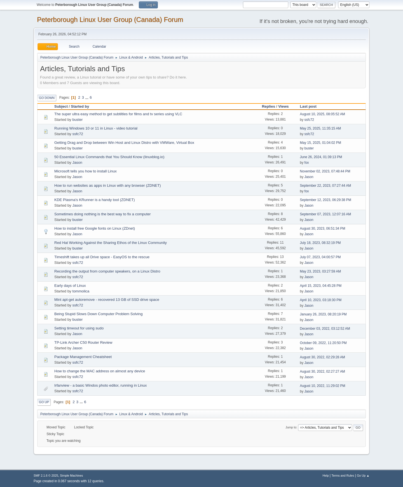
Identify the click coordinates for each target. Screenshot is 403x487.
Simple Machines (71, 475)
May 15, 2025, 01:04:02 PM (320, 143)
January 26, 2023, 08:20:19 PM (323, 314)
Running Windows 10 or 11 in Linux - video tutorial (95, 128)
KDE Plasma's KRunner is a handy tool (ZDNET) (94, 200)
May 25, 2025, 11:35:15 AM (320, 128)
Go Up (44, 402)
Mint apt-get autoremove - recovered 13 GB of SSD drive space (106, 299)
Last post (311, 106)
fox (306, 163)
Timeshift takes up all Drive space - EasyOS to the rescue (101, 257)
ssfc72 (309, 120)
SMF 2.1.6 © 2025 (46, 475)
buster (77, 119)
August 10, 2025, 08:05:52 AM (322, 114)
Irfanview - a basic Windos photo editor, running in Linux (100, 385)
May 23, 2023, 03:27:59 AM (320, 271)
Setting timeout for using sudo (79, 328)
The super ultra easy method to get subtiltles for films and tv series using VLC (118, 114)
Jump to (290, 427)
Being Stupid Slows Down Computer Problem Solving (98, 314)
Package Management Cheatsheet (83, 357)
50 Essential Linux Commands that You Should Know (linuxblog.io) (109, 157)
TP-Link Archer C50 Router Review (83, 342)
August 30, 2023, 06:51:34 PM (322, 228)
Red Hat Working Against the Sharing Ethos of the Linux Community (110, 243)
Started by (80, 106)
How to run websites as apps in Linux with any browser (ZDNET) (107, 185)
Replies (268, 106)
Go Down (47, 98)
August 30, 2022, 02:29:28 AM (322, 357)
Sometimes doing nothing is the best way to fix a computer (102, 214)
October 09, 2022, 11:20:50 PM (323, 343)
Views (283, 106)
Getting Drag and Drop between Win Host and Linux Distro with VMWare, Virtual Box (124, 142)
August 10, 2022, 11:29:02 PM (322, 386)
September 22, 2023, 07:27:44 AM (325, 186)
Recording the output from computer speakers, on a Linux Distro (107, 271)
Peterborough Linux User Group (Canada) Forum (110, 19)
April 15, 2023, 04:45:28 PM (321, 286)
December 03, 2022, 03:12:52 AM (325, 329)
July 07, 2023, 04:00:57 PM (320, 257)
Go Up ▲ (363, 475)
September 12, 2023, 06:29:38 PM (325, 200)
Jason (77, 162)
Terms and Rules (343, 475)
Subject (61, 106)
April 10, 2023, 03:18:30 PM (321, 300)
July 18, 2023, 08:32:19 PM (320, 243)
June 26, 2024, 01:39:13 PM (321, 157)
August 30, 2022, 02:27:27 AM (322, 371)
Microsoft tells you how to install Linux (85, 171)
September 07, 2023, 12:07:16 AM (325, 214)
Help (326, 475)
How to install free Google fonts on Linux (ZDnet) (94, 228)
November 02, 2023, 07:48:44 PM (325, 171)
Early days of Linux (70, 285)
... (87, 97)
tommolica (80, 291)
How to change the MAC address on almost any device (99, 371)
